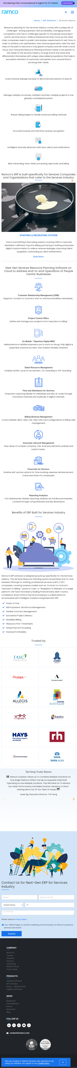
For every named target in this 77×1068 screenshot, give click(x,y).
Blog (8, 1012)
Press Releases (12, 1003)
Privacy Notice (21, 919)
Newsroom (11, 1001)
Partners (10, 961)
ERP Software (49, 20)
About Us (10, 952)
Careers (9, 955)
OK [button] (63, 1062)
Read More (38, 256)
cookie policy (43, 1063)
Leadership (11, 964)
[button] (72, 181)
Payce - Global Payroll (15, 986)
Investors (10, 958)
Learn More (67, 3)
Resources (10, 1009)
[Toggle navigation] (72, 12)
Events (9, 1006)
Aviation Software (14, 981)
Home (37, 20)
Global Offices (12, 966)
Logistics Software (14, 989)
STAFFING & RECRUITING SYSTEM (38, 235)
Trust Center (12, 969)
